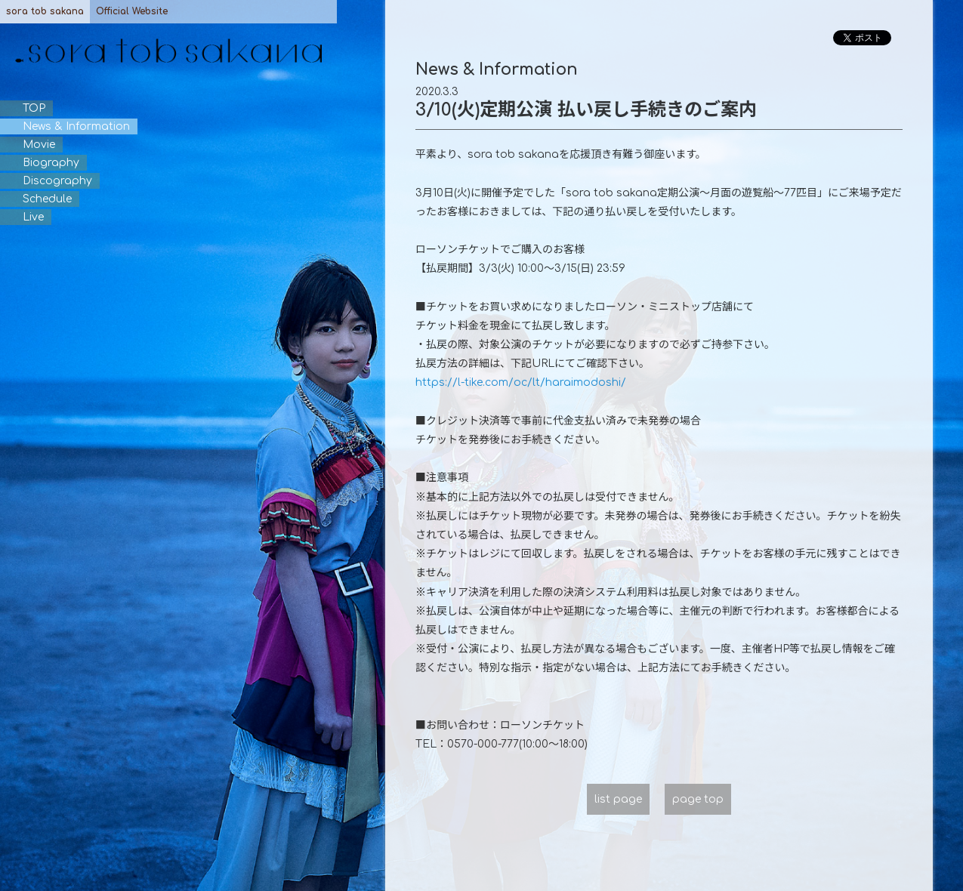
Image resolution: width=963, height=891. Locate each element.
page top (698, 799)
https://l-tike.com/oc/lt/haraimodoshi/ (520, 382)
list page (618, 799)
